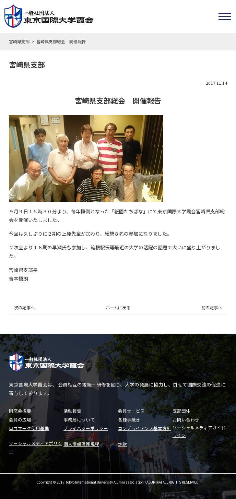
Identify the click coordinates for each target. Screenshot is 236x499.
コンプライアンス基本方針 (144, 427)
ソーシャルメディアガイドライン (199, 430)
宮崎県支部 (19, 41)
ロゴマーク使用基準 (29, 427)
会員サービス (131, 409)
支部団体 (181, 409)
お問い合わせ (186, 418)
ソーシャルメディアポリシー (35, 447)
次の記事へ (24, 308)
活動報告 (72, 409)
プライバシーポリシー (85, 427)
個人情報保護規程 (81, 443)
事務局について (79, 418)
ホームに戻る (118, 308)
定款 (122, 443)
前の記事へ (211, 308)
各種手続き (129, 418)
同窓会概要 (20, 409)
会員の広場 (20, 418)
